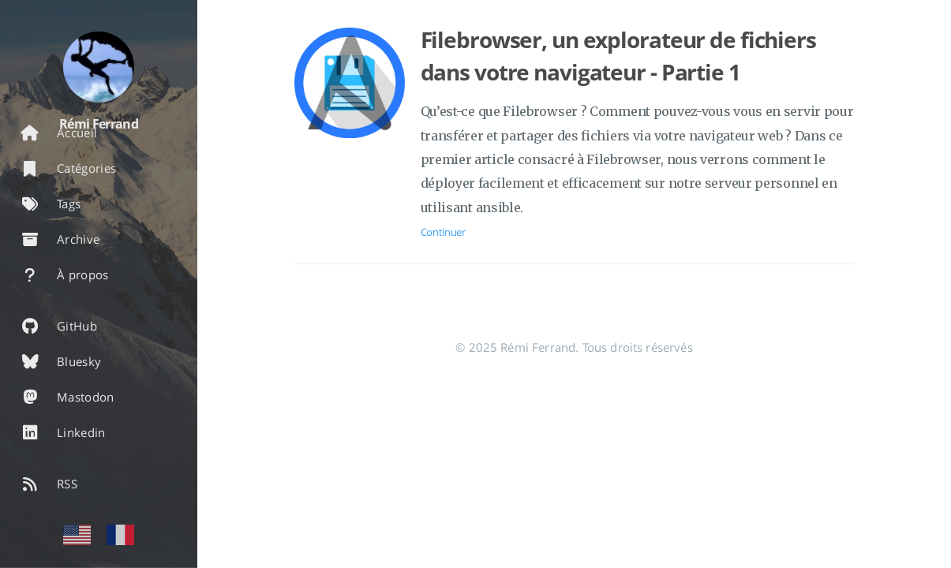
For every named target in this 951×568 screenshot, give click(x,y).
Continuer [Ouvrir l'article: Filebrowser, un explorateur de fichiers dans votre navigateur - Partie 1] (443, 232)
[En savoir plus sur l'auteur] (98, 67)
